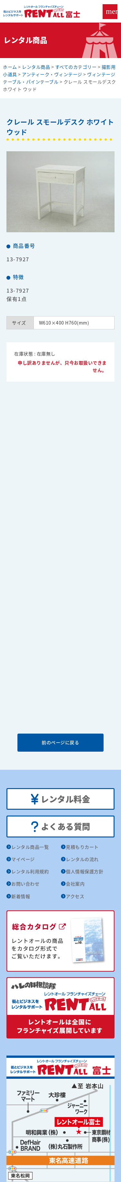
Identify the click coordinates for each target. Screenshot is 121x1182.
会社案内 (75, 883)
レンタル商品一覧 (30, 847)
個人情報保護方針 (84, 871)
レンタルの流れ (82, 859)
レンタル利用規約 (30, 871)
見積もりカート (82, 847)
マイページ (23, 859)
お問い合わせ (25, 883)
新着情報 (20, 896)
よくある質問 (60, 826)
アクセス (75, 896)
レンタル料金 (60, 799)
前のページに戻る (60, 742)
